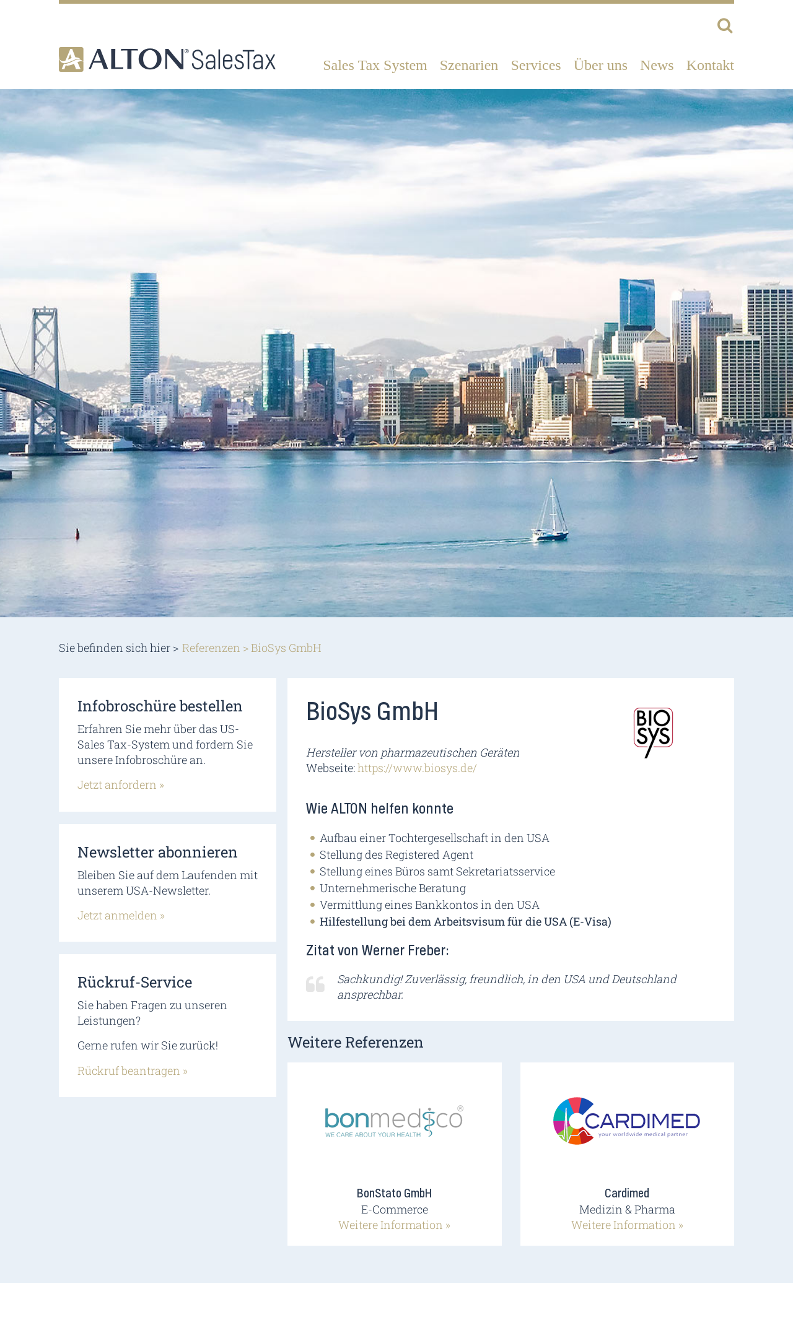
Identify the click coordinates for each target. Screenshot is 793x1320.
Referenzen (211, 647)
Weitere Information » (394, 1224)
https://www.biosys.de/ (417, 767)
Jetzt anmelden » (121, 915)
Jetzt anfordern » (120, 784)
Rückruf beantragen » (132, 1070)
